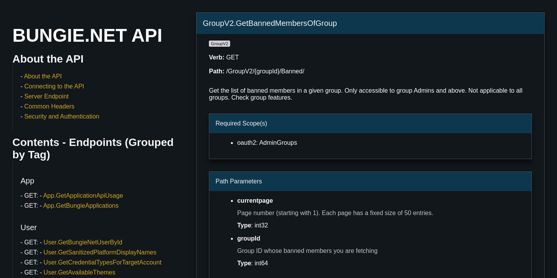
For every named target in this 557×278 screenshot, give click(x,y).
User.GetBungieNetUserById (83, 242)
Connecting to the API (54, 86)
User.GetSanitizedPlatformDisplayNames (100, 252)
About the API (43, 76)
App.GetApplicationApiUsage (83, 195)
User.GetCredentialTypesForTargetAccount (103, 262)
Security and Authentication (61, 116)
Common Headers (49, 106)
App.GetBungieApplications (81, 205)
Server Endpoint (46, 96)
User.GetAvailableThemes (80, 272)
